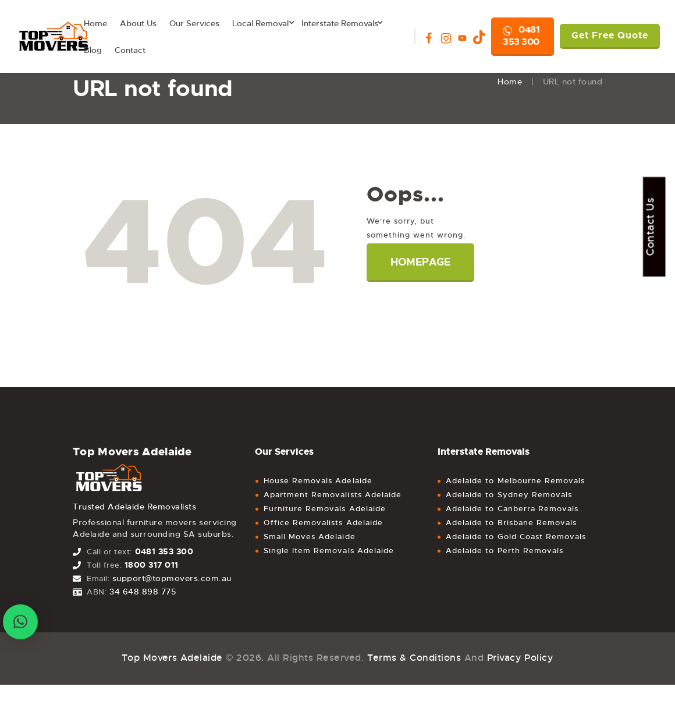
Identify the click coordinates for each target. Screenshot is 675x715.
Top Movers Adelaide (172, 658)
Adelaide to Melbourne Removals (515, 481)
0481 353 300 (521, 35)
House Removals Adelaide (318, 481)
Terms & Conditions (414, 658)
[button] (20, 621)
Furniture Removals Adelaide (325, 509)
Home (510, 81)
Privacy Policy (520, 658)
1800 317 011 (152, 565)
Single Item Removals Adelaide (329, 550)
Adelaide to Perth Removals (504, 550)
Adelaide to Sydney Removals (509, 495)
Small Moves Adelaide (310, 536)
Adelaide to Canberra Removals (512, 509)
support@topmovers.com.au (172, 578)
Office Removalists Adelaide (323, 523)
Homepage (421, 262)
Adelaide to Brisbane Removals (511, 523)
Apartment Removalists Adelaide (333, 495)
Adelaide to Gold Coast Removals (516, 536)
